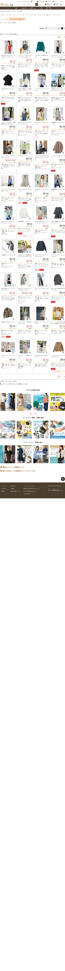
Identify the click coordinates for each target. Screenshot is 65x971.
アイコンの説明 (24, 383)
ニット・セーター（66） (31, 14)
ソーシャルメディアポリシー (29, 486)
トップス (8, 11)
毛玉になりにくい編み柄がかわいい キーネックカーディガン (25, 256)
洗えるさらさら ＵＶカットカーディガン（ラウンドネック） (8, 57)
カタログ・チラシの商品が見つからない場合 (10, 383)
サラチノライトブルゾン (23, 155)
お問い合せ (3, 488)
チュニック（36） (4, 19)
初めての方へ (13, 486)
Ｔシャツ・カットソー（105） (18, 14)
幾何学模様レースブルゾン (24, 221)
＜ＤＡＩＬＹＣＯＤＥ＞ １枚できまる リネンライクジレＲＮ (41, 157)
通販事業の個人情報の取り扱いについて (31, 488)
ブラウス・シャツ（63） (6, 14)
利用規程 (12, 488)
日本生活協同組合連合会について (30, 491)
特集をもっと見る (33, 413)
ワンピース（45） (56, 14)
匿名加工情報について (15, 491)
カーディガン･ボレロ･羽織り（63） (17, 19)
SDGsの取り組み (26, 493)
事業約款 (3, 491)
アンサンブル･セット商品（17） (44, 14)
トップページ (2, 11)
